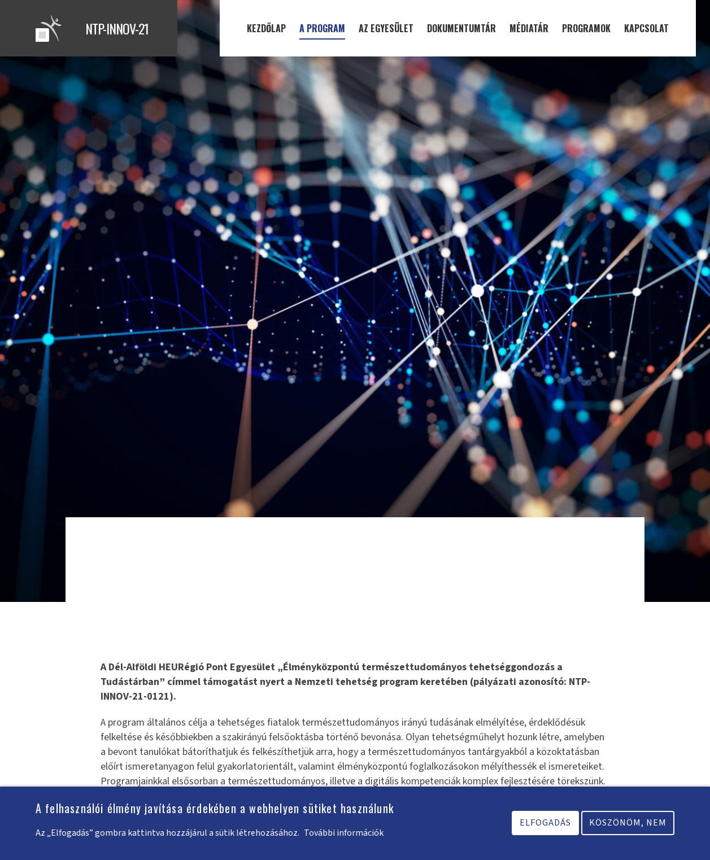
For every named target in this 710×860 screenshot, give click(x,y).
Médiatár (528, 28)
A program (322, 28)
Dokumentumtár (461, 28)
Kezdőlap (266, 28)
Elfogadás (545, 825)
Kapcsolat (646, 28)
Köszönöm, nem (628, 825)
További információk (344, 836)
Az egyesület (386, 28)
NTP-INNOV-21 (117, 28)
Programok (586, 28)
